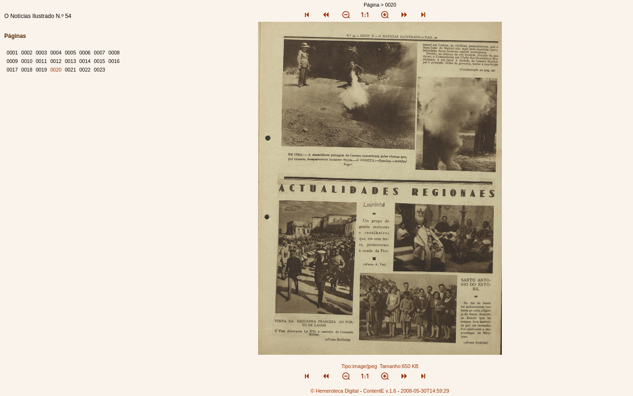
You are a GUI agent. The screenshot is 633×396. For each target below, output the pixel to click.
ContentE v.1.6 (379, 391)
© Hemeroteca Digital (334, 391)
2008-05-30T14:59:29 (425, 391)
